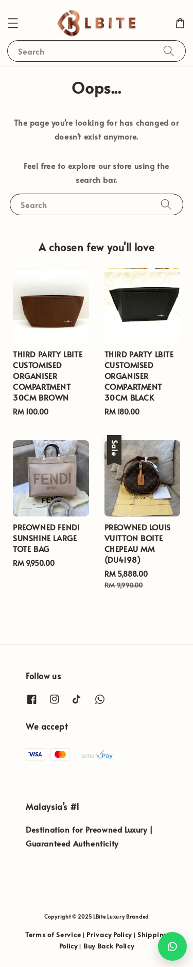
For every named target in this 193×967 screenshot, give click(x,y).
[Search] (168, 51)
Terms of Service (53, 934)
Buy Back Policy (108, 946)
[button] (13, 23)
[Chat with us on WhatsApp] (172, 946)
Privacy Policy (109, 934)
